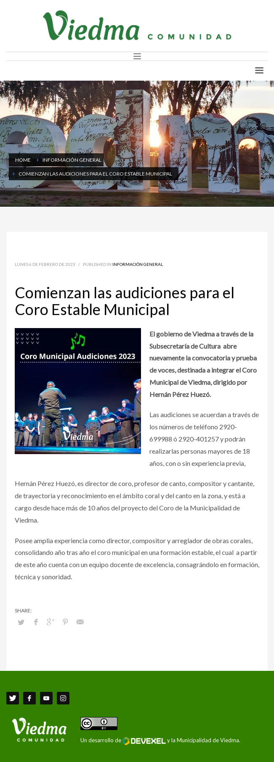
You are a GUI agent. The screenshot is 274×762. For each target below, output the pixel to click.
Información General (137, 264)
